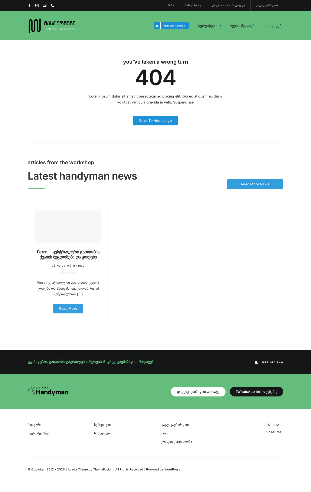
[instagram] (37, 5)
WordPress (172, 469)
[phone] (52, 5)
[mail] (44, 5)
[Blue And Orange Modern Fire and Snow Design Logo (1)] (52, 19)
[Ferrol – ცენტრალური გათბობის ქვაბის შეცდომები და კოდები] (68, 225)
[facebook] (29, 5)
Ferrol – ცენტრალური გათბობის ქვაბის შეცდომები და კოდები (68, 253)
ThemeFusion (102, 469)
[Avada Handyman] (48, 388)
